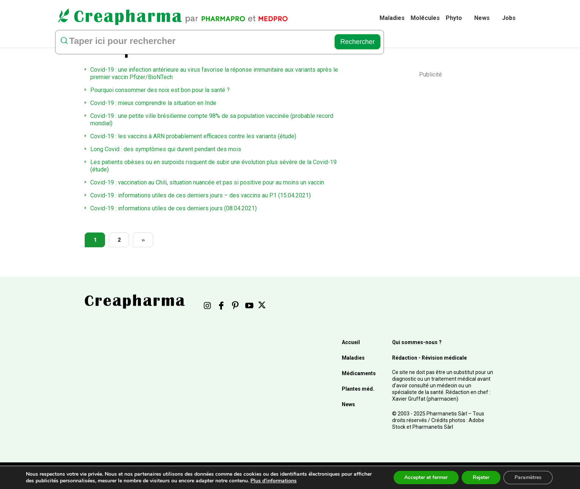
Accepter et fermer (426, 477)
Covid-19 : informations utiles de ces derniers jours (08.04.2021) (173, 208)
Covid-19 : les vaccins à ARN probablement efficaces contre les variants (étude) (193, 136)
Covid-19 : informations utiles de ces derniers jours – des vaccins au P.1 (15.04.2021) (200, 195)
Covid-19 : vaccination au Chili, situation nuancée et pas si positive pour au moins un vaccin (207, 182)
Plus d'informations (273, 480)
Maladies (392, 17)
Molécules (425, 17)
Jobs (509, 17)
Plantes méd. (358, 389)
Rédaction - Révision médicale (429, 358)
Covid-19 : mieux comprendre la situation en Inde (153, 102)
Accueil (351, 342)
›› (143, 240)
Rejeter (481, 477)
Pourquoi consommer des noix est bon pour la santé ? (160, 90)
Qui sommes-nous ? (417, 342)
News (482, 17)
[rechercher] (193, 41)
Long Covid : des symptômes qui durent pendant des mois (165, 149)
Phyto (454, 17)
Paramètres (528, 477)
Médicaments (359, 373)
